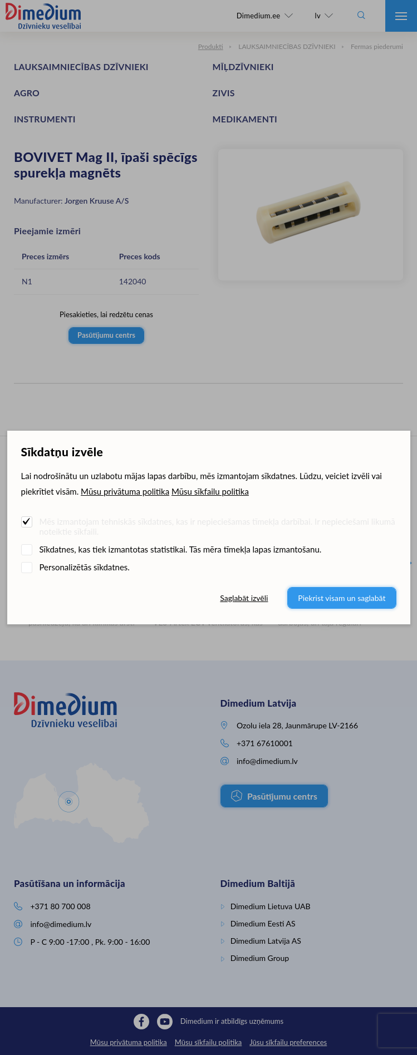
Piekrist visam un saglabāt (341, 598)
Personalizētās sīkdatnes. (85, 567)
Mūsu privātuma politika (125, 491)
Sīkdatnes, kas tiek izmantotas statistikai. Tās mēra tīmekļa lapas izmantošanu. (181, 549)
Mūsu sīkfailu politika (210, 491)
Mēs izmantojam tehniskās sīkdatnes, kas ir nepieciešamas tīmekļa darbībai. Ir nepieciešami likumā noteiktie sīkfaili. (217, 526)
